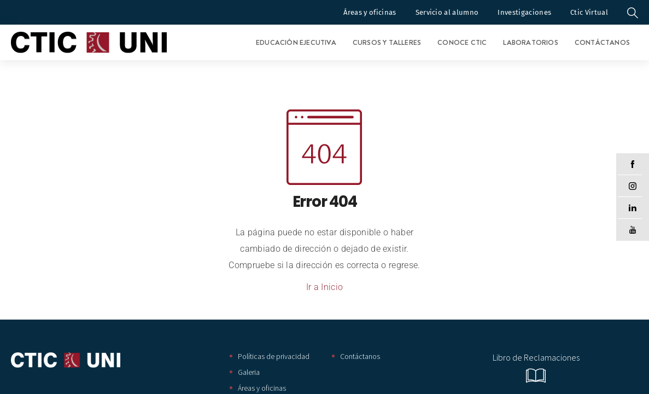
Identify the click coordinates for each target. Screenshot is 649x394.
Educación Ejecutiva (296, 42)
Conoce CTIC (462, 42)
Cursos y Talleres (387, 42)
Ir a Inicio (324, 287)
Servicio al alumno (447, 12)
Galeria (249, 372)
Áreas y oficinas (369, 12)
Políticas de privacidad (273, 356)
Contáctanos (602, 42)
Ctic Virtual (589, 12)
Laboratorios (530, 42)
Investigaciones (524, 12)
